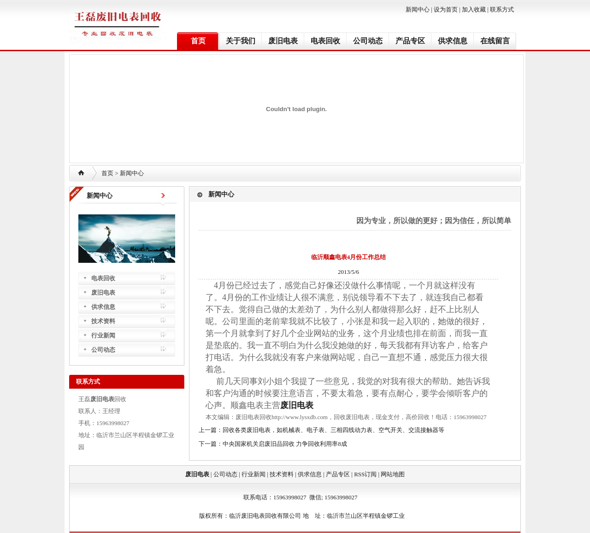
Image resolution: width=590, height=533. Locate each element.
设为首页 (446, 9)
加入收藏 (474, 9)
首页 (198, 41)
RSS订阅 (365, 474)
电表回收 (325, 41)
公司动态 (368, 41)
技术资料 (103, 321)
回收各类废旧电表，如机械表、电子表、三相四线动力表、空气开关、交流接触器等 (333, 429)
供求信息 (452, 41)
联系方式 (502, 9)
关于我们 (240, 41)
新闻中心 (418, 9)
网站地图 (393, 474)
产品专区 (410, 41)
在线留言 (495, 41)
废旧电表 (283, 41)
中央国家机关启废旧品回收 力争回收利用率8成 (285, 443)
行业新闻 (103, 335)
